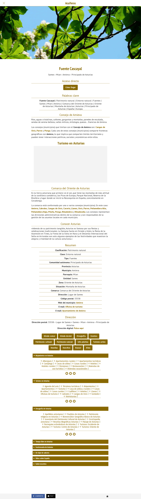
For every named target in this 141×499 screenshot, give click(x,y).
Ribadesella (80, 211)
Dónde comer (49, 336)
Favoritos (66, 348)
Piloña (51, 211)
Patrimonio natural (65, 342)
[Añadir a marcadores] (107, 496)
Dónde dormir (66, 336)
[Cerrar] (4, 3)
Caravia (66, 208)
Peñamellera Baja (39, 211)
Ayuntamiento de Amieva (73, 310)
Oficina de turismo (74, 306)
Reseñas (54, 348)
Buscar (78, 348)
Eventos (93, 336)
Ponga (47, 130)
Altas (88, 348)
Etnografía (81, 336)
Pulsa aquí (79, 328)
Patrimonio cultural (43, 342)
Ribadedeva (67, 211)
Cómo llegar (70, 87)
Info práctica (83, 342)
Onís (80, 208)
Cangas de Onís (55, 208)
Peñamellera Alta (98, 208)
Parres (39, 130)
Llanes (74, 208)
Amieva (34, 208)
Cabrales (43, 208)
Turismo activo (99, 342)
